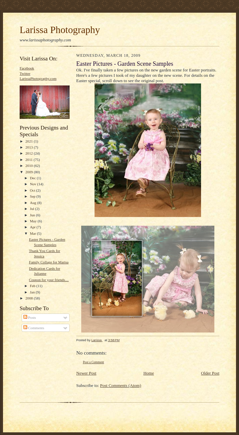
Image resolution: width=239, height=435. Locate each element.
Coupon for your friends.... (49, 280)
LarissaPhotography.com (38, 78)
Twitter (25, 73)
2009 (29, 172)
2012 (29, 153)
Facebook (27, 68)
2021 (29, 141)
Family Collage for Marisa (49, 262)
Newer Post (86, 373)
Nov (33, 184)
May (34, 221)
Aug (33, 203)
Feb (33, 286)
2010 (29, 166)
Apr (33, 227)
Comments (33, 328)
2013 (29, 147)
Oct (33, 190)
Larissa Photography (60, 29)
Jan (33, 292)
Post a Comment (93, 362)
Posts (29, 317)
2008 (29, 298)
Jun (33, 215)
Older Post (210, 373)
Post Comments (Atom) (120, 385)
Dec (33, 178)
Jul (32, 209)
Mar (33, 233)
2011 (29, 160)
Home (148, 373)
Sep (33, 196)
